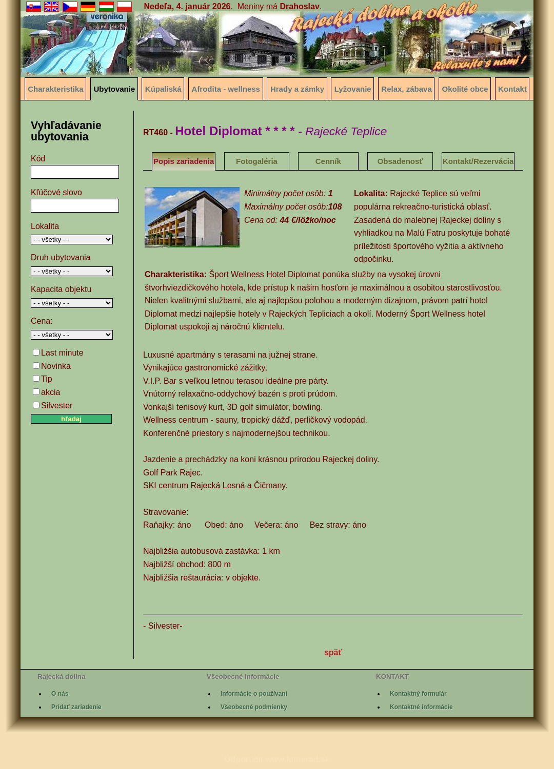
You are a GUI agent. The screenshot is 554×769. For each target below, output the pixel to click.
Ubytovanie (114, 89)
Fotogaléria (257, 161)
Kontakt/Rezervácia (478, 161)
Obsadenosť (400, 161)
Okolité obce (465, 89)
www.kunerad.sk (297, 759)
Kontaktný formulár (418, 693)
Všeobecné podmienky (254, 707)
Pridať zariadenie (76, 707)
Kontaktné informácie (421, 707)
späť (333, 652)
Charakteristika (55, 89)
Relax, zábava (406, 89)
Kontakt (512, 89)
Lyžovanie (352, 89)
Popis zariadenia (183, 161)
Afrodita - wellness (226, 89)
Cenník (328, 161)
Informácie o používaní (254, 693)
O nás (59, 693)
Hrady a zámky (297, 89)
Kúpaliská (163, 89)
